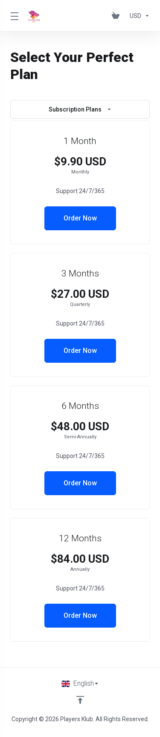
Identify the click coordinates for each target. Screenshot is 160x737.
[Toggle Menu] (14, 16)
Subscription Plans (80, 109)
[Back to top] (80, 700)
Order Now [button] (80, 218)
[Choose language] (80, 684)
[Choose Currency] (138, 15)
